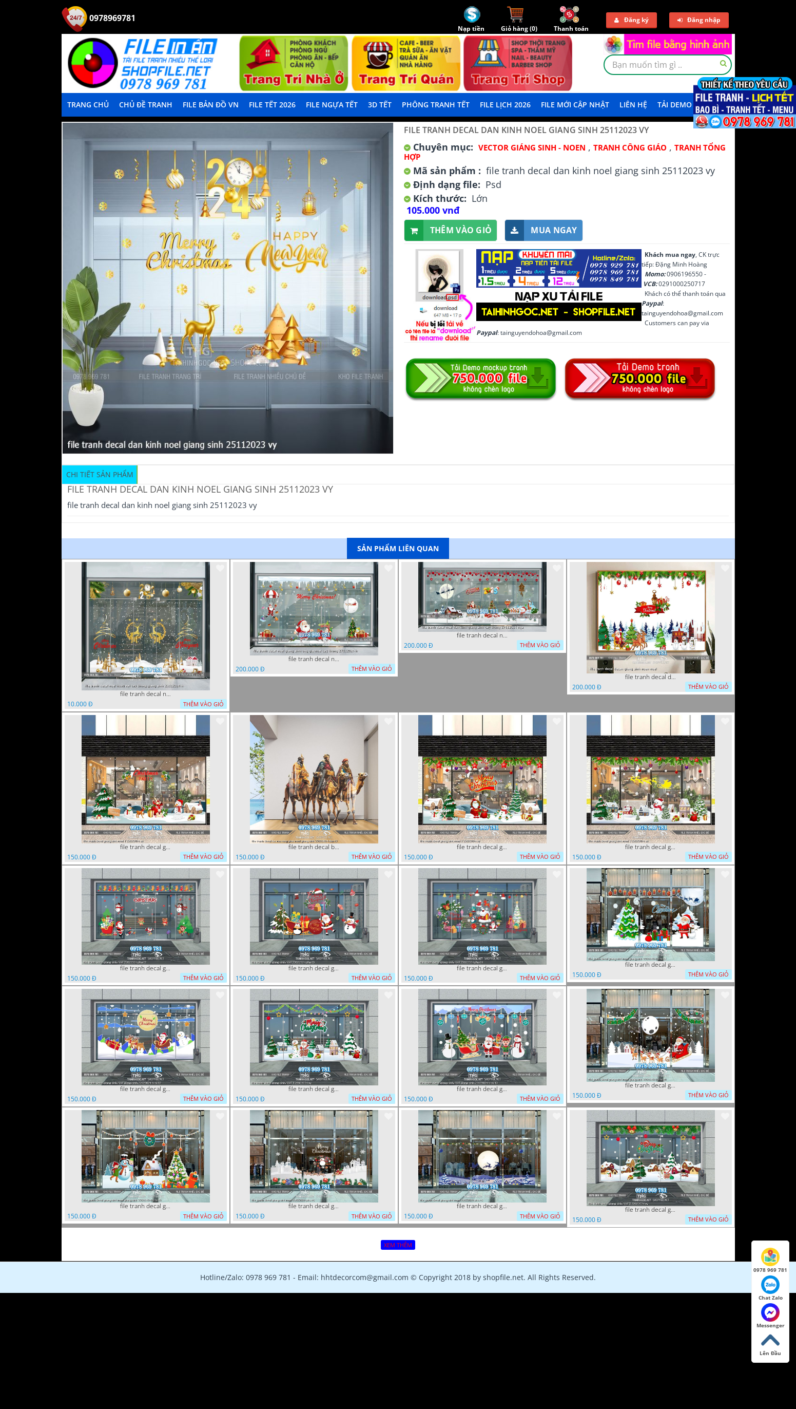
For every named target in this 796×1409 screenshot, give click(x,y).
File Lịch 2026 (505, 104)
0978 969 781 (770, 1260)
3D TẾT (380, 104)
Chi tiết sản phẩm (99, 474)
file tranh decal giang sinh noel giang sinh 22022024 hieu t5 (145, 1206)
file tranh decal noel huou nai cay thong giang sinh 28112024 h (145, 694)
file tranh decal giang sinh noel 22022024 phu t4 (482, 968)
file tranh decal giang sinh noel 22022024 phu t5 (482, 1206)
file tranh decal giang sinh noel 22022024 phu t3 (314, 968)
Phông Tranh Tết (436, 104)
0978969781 (98, 18)
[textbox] (668, 64)
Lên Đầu (770, 1344)
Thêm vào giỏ (448, 230)
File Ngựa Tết (332, 104)
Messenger (770, 1316)
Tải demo (674, 104)
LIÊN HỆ (633, 104)
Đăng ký (631, 19)
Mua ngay (541, 230)
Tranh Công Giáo (630, 147)
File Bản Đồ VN (211, 104)
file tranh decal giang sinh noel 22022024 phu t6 (314, 1206)
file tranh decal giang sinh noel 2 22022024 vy (482, 847)
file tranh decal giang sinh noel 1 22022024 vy (145, 847)
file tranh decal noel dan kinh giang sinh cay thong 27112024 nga (482, 635)
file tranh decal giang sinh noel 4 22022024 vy (314, 1089)
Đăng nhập (699, 19)
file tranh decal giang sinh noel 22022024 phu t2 (145, 968)
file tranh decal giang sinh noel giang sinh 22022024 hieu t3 (482, 1089)
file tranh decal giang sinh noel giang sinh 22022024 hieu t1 (650, 964)
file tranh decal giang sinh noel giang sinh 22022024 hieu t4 (650, 1085)
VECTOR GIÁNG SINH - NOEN (532, 147)
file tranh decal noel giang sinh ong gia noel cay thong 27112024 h (314, 659)
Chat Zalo (771, 1288)
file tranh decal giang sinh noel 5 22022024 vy (650, 1209)
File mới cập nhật (575, 104)
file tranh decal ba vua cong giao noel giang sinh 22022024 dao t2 (314, 847)
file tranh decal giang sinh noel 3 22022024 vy (650, 847)
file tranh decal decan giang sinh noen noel (650, 677)
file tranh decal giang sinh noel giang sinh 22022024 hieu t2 (145, 1089)
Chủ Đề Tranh (145, 104)
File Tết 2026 (272, 104)
